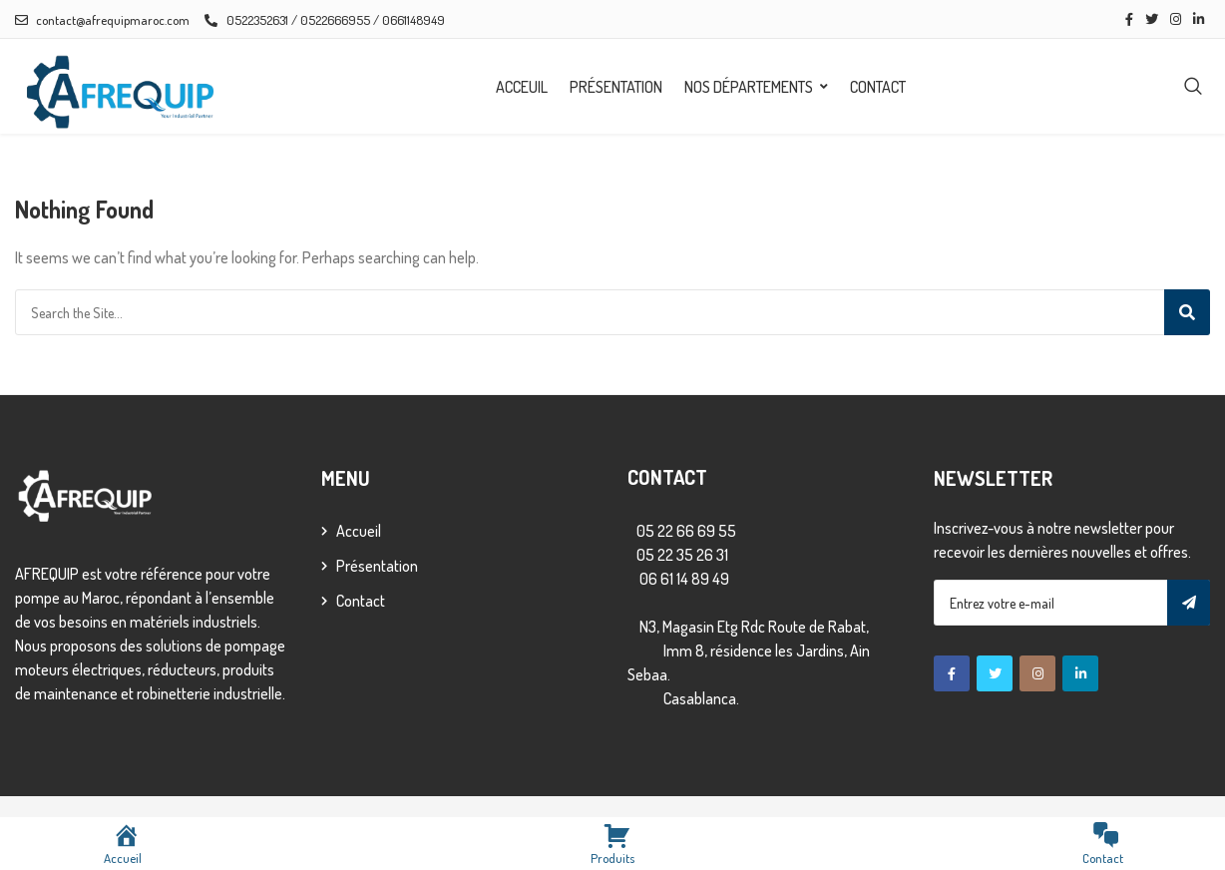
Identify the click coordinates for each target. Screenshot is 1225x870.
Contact (878, 87)
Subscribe (1188, 603)
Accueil (358, 531)
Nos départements (748, 87)
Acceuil (522, 87)
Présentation (616, 87)
